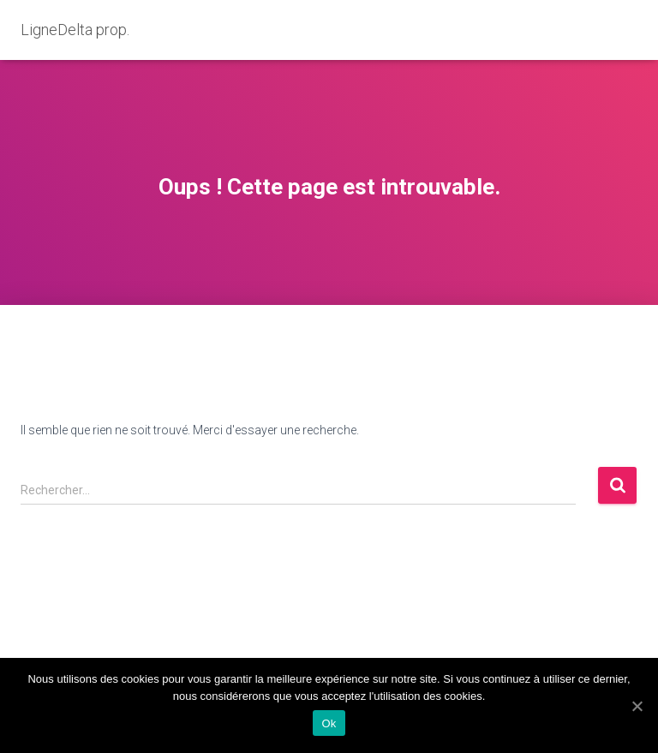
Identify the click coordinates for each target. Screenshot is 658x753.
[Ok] (636, 705)
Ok (328, 723)
